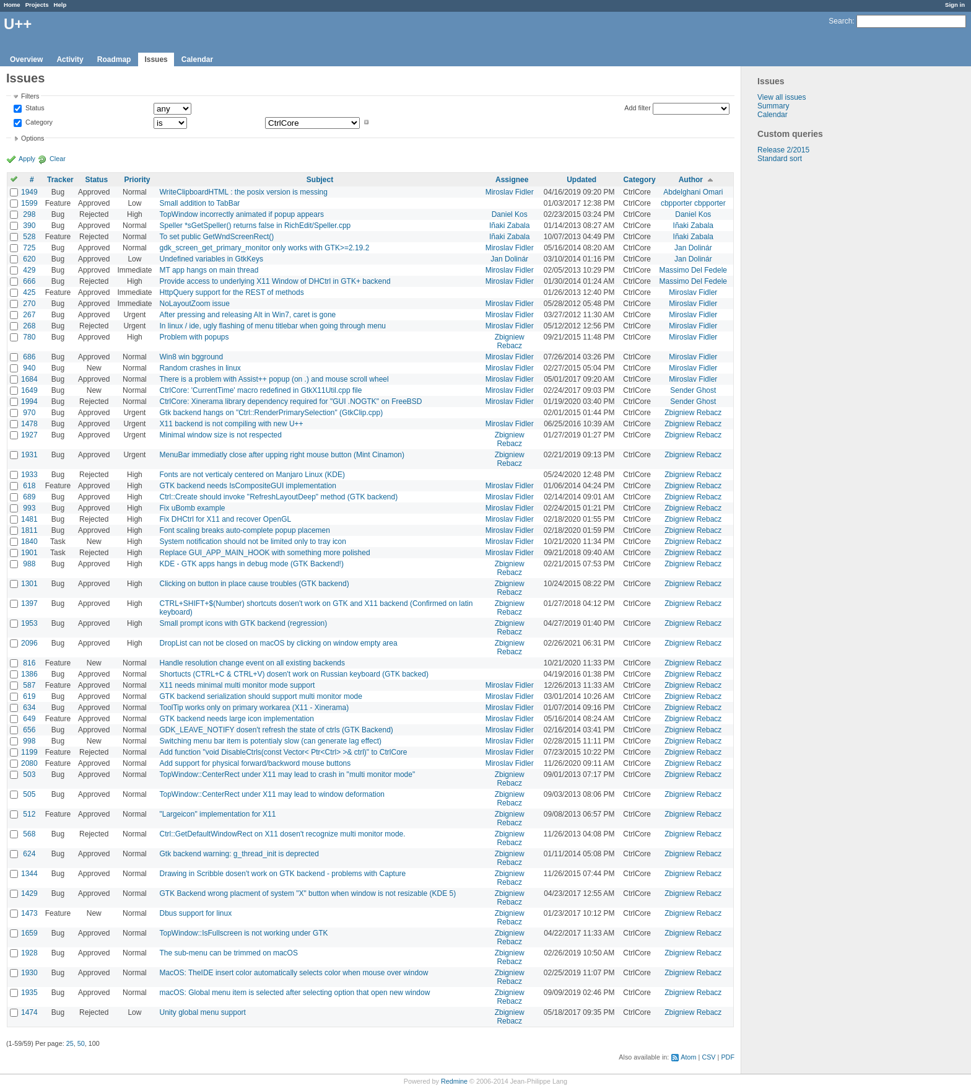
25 (70, 1043)
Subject (320, 179)
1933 (29, 474)
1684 (29, 379)
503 (29, 774)
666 (29, 281)
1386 (29, 674)
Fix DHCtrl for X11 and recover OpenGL (225, 519)
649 (29, 718)
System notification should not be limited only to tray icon (252, 541)
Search (840, 21)
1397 (29, 603)
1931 (29, 454)
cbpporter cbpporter (693, 203)
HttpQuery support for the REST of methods (231, 292)
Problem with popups (194, 337)
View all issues (781, 97)
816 (29, 663)
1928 (29, 953)
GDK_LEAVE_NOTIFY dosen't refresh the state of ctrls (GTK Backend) (276, 730)
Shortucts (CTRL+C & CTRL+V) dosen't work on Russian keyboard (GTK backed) (293, 674)
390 (29, 225)
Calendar (197, 59)
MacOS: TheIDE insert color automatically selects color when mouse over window (293, 972)
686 (29, 357)
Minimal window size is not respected (220, 435)
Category (38, 122)
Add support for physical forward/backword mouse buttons (255, 763)
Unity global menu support (202, 1012)
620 (29, 259)
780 (29, 337)
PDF (727, 1057)
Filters (30, 96)
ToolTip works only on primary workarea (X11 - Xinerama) (254, 707)
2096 (29, 643)
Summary (773, 106)
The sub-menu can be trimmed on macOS (228, 953)
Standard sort (779, 158)
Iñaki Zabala (509, 225)
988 (29, 563)
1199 (29, 752)
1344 (29, 873)
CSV (708, 1057)
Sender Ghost (693, 390)
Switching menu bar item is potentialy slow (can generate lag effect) (270, 741)
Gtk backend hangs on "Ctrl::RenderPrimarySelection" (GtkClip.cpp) (271, 412)
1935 (29, 992)
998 (29, 741)
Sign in (955, 4)
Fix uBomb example (192, 508)
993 (29, 508)
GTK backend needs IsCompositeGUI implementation (247, 485)
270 (29, 303)
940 (29, 368)
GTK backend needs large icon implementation (236, 718)
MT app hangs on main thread (208, 270)
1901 (29, 552)
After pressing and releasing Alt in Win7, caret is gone (247, 314)
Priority (137, 179)
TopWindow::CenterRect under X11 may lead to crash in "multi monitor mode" (287, 774)
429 (29, 270)
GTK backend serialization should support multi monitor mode (260, 696)
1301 (29, 583)
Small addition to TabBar (199, 203)
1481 (29, 519)
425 (29, 292)
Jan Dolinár (693, 247)
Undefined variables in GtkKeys (211, 259)
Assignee (511, 179)
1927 (29, 435)
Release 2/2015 (783, 150)
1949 (29, 192)
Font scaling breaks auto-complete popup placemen (244, 530)
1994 (29, 401)
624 (29, 853)
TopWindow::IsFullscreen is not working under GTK (243, 933)
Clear (58, 158)
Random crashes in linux (199, 368)
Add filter (637, 108)
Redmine (454, 1081)
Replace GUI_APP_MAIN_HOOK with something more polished (264, 552)
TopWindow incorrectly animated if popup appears (241, 214)
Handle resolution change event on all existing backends (252, 663)
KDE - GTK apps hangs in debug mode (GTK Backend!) (251, 563)
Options (32, 138)
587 (29, 685)
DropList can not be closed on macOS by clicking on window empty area (278, 643)
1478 (29, 423)
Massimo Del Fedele (693, 270)
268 (29, 326)
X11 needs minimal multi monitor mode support (237, 685)
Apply (27, 158)
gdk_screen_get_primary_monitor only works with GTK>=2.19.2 (264, 247)
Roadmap (114, 59)
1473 (29, 913)
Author (691, 179)
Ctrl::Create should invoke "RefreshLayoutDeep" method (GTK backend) (278, 497)
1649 (29, 390)
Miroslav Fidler (510, 192)
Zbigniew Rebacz (510, 341)
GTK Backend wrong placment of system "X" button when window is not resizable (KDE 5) (307, 893)
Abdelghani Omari (693, 192)
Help (60, 4)
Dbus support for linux (195, 913)
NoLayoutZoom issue (194, 303)
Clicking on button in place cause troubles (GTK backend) (254, 583)
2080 (29, 763)
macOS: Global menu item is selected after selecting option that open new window (294, 992)
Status (34, 108)
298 (29, 214)
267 (29, 314)
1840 (29, 541)
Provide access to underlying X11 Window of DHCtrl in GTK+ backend (274, 281)
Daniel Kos (510, 214)
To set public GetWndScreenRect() (216, 236)
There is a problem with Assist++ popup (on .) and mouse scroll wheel (273, 379)
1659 (29, 933)
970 (29, 412)
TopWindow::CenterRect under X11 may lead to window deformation (272, 794)
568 (29, 834)
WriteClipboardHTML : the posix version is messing (243, 192)
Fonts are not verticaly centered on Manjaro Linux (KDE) (251, 474)
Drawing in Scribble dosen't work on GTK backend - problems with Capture (282, 873)
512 (29, 814)
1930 (29, 972)
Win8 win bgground (191, 357)
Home (12, 4)
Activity (69, 59)
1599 (29, 203)
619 (29, 696)
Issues (155, 59)
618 (29, 485)
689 (29, 497)
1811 (29, 530)
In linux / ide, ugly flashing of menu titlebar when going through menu (272, 326)
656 (29, 730)
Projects (37, 4)
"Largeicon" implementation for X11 (217, 814)
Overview (26, 59)
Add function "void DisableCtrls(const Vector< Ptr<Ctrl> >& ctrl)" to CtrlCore (283, 752)
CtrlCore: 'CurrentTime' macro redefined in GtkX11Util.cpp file (260, 390)
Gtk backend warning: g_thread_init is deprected (239, 853)
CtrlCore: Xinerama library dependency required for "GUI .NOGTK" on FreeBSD (290, 401)
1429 (29, 893)
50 (81, 1043)
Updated (581, 179)
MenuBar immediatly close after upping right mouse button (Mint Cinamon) (281, 454)
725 (29, 247)
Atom (688, 1057)
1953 (29, 623)
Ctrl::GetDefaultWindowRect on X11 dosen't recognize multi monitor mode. (282, 834)
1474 (29, 1012)
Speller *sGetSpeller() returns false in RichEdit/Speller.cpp (255, 225)
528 (29, 236)
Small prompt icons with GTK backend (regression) (243, 623)
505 (29, 794)
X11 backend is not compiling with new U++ (231, 423)
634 (29, 707)
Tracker (60, 179)
